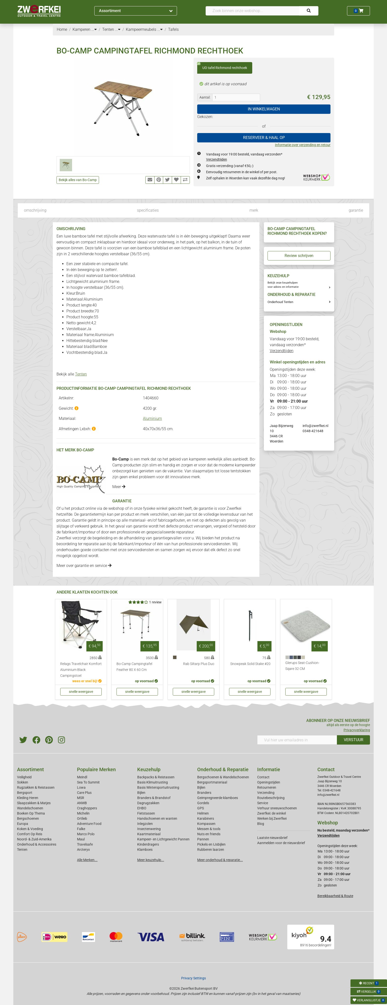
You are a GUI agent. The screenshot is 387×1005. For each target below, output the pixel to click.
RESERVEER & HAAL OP (264, 137)
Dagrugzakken (148, 803)
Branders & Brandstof (154, 798)
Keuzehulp (148, 769)
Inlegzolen (145, 824)
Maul (81, 839)
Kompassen (206, 824)
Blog (260, 824)
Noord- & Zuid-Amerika (34, 839)
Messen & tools (208, 829)
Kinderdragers (148, 844)
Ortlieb (82, 818)
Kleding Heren (27, 798)
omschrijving (35, 210)
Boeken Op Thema (31, 813)
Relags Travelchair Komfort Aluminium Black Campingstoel (81, 670)
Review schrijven (299, 255)
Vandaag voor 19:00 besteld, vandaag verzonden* (294, 345)
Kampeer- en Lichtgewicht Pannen (163, 839)
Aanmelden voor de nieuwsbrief (281, 843)
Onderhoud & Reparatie (223, 769)
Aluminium (152, 418)
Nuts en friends (208, 834)
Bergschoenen (28, 818)
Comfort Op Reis (29, 834)
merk (254, 210)
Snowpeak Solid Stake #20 (250, 664)
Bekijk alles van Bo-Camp (78, 180)
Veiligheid (24, 777)
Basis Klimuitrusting (152, 782)
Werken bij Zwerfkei (272, 818)
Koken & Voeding (30, 829)
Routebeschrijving (271, 798)
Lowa (81, 787)
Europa (22, 824)
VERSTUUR (353, 739)
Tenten (81, 374)
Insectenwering (149, 829)
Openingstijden (268, 782)
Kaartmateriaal (148, 834)
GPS (200, 808)
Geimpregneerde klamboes (217, 798)
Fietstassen (146, 813)
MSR (80, 798)
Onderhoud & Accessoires (36, 844)
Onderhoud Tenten (280, 302)
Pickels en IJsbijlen (211, 844)
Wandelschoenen (30, 808)
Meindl (82, 777)
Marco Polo (86, 834)
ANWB (82, 803)
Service (262, 803)
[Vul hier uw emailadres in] (297, 740)
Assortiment (136, 10)
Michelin (83, 813)
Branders (204, 793)
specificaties (148, 210)
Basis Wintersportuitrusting (158, 787)
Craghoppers (87, 808)
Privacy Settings (193, 978)
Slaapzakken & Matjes (34, 803)
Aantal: (204, 97)
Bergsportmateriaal (212, 782)
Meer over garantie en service (84, 565)
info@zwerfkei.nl (315, 426)
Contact (263, 777)
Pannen (203, 839)
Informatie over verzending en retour (302, 145)
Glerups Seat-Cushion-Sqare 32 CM (302, 666)
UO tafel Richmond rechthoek (222, 66)
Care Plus (84, 793)
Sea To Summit (88, 782)
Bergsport (24, 793)
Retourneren (266, 787)
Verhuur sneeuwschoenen (277, 808)
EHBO (141, 808)
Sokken (22, 782)
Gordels (203, 803)
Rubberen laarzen (210, 850)
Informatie (268, 769)
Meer (118, 486)
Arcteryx (83, 850)
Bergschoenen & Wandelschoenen (223, 777)
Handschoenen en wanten (157, 818)
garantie (356, 210)
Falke (81, 829)
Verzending (265, 793)
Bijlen (141, 793)
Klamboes (145, 850)
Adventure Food (89, 824)
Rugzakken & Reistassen (36, 787)
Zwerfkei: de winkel (271, 813)
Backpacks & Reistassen (155, 777)
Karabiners (205, 818)
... (94, 29)
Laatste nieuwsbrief (272, 838)
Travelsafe (85, 844)
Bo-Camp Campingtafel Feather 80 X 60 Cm (134, 667)
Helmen (203, 813)
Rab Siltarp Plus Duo (198, 664)
